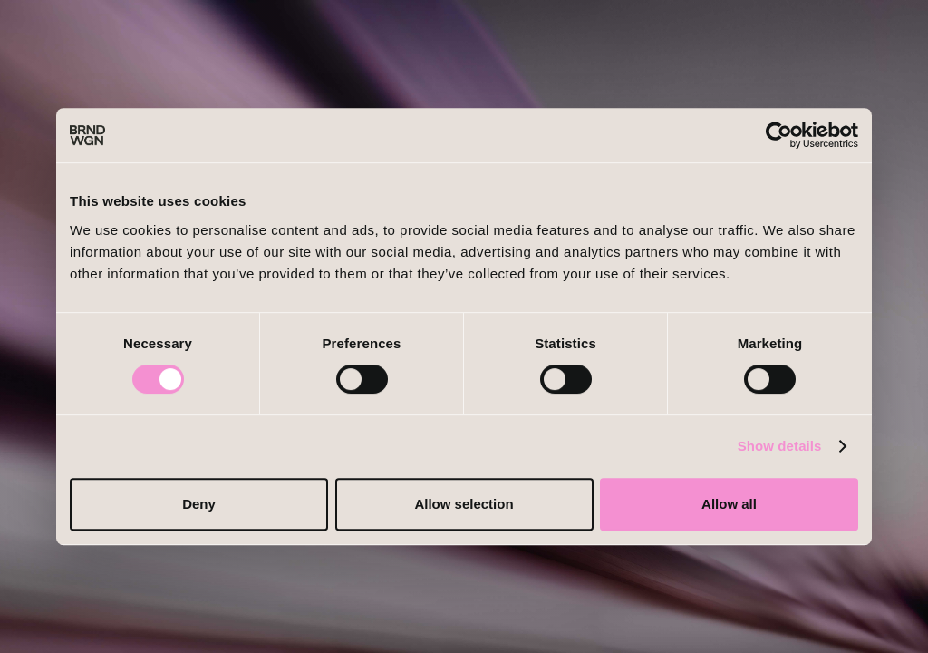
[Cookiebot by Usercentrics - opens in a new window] (779, 135)
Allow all (729, 504)
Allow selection (463, 504)
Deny (199, 504)
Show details (780, 445)
